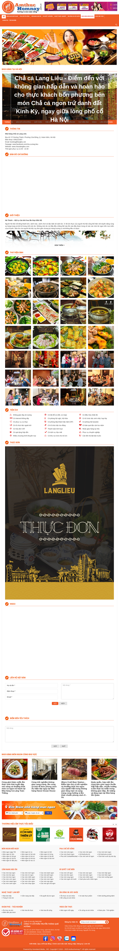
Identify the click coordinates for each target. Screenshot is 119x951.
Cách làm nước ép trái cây (107, 856)
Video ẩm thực (66, 907)
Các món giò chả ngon (48, 883)
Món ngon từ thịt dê (47, 856)
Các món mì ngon (27, 875)
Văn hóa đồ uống (46, 910)
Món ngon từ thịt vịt (28, 856)
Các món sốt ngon (67, 873)
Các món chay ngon (28, 883)
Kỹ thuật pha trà (84, 854)
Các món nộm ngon (28, 881)
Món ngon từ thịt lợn (28, 858)
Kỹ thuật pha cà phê (104, 854)
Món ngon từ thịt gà (9, 856)
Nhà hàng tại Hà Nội (12, 69)
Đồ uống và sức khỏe (68, 898)
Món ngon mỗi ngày (10, 848)
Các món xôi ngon (47, 877)
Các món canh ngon (9, 883)
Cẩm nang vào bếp (28, 896)
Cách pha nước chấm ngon (88, 879)
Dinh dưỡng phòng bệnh (106, 896)
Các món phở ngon (47, 875)
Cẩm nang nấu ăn (9, 869)
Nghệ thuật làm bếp (11, 892)
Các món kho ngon (67, 875)
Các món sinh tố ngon (86, 856)
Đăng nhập (72, 944)
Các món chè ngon (85, 852)
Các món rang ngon (67, 877)
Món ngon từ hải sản (28, 854)
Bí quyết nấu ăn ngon (48, 896)
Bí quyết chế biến (67, 869)
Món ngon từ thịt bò (9, 858)
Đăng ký (80, 944)
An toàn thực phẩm (85, 896)
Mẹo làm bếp (7, 896)
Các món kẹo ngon (9, 873)
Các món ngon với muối (68, 879)
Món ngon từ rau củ (28, 860)
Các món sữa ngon (67, 852)
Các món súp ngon (47, 881)
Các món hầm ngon (104, 875)
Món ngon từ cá (27, 852)
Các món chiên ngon (86, 877)
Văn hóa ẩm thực (27, 910)
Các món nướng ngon (105, 877)
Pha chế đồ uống (67, 848)
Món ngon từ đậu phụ (10, 860)
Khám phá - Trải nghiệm (12, 907)
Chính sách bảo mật (60, 944)
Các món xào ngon (85, 873)
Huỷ (63, 746)
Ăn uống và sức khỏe (69, 892)
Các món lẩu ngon (9, 875)
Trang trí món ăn (8, 898)
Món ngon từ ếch (46, 852)
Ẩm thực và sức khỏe (68, 896)
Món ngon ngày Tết (9, 852)
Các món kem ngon (104, 852)
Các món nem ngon (47, 879)
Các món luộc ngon (85, 875)
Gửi (55, 703)
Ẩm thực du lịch (8, 910)
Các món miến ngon (28, 877)
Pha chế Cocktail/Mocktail (69, 856)
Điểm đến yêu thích (9, 912)
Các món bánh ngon (47, 873)
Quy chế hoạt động (44, 944)
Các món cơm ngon (9, 879)
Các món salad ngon (9, 881)
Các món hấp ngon (104, 873)
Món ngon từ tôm (8, 854)
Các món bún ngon (9, 877)
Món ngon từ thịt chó (47, 858)
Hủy (63, 703)
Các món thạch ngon (67, 854)
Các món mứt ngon (28, 873)
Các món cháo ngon (28, 879)
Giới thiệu (32, 944)
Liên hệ (87, 944)
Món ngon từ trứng (47, 854)
